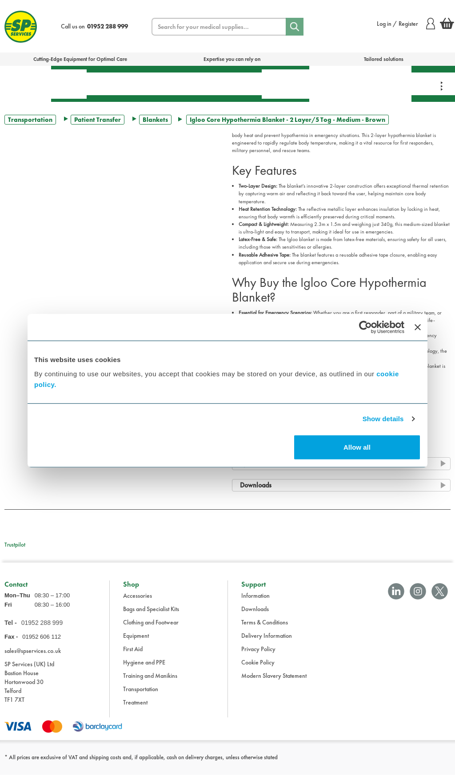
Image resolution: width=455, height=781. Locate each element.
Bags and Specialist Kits (151, 615)
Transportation (228, 84)
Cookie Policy (258, 668)
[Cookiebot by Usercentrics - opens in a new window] (365, 327)
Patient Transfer (97, 120)
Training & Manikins (334, 83)
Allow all (357, 447)
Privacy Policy (258, 655)
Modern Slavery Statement (274, 682)
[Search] (294, 27)
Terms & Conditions (264, 628)
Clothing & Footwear (385, 83)
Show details (383, 419)
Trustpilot (14, 544)
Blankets (155, 120)
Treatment (113, 84)
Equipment (167, 84)
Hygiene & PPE (285, 83)
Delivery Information (266, 642)
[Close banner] (418, 327)
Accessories (137, 602)
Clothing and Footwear (151, 628)
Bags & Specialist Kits (26, 83)
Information (255, 602)
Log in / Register (406, 23)
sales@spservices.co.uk (32, 656)
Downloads (255, 615)
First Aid (69, 83)
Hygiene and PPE (144, 668)
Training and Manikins (150, 682)
